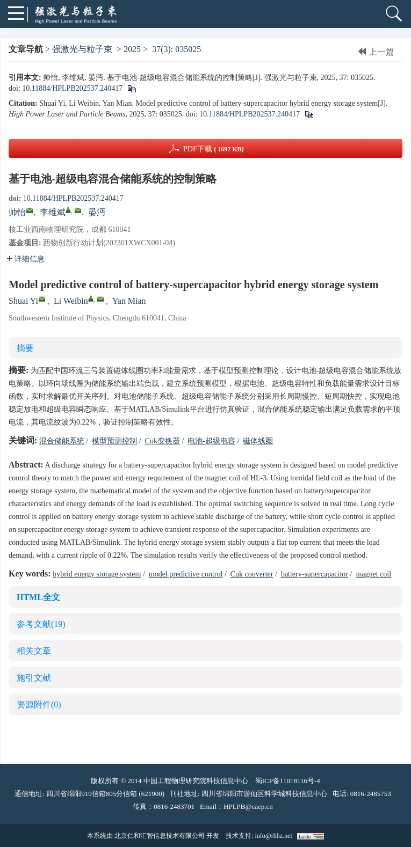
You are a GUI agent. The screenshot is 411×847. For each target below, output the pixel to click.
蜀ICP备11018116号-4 (287, 781)
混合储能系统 (61, 441)
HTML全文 (38, 597)
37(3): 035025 (176, 49)
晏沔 (96, 212)
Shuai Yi (23, 300)
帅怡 (17, 212)
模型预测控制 (114, 441)
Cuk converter (251, 574)
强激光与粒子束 (82, 49)
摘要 (25, 348)
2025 (132, 49)
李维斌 (53, 212)
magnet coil (373, 574)
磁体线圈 (258, 441)
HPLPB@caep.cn (248, 806)
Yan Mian (129, 300)
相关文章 (34, 650)
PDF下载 (213, 149)
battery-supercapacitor (314, 574)
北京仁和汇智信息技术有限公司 (159, 835)
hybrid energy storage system (97, 574)
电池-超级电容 (211, 441)
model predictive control (186, 574)
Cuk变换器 (162, 441)
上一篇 (375, 51)
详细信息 (25, 259)
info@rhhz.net (273, 835)
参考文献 (41, 624)
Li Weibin (71, 300)
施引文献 (34, 677)
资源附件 (39, 704)
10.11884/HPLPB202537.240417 (72, 88)
